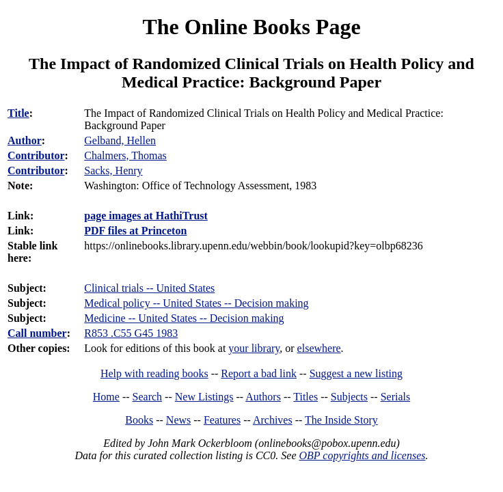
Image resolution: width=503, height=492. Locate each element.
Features (222, 420)
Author (25, 140)
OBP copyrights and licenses (362, 455)
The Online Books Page (251, 26)
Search (148, 396)
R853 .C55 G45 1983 (131, 333)
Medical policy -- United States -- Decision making (196, 303)
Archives (273, 420)
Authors (263, 396)
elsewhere (319, 348)
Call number (37, 333)
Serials (396, 396)
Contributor (36, 155)
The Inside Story (341, 420)
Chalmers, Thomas (125, 155)
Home (106, 396)
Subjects (349, 396)
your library (254, 348)
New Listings (204, 396)
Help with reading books (154, 373)
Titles (305, 396)
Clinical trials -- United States (149, 288)
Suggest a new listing (356, 373)
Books (139, 420)
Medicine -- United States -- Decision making (184, 318)
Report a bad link (259, 373)
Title (18, 113)
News (178, 420)
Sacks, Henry (113, 170)
